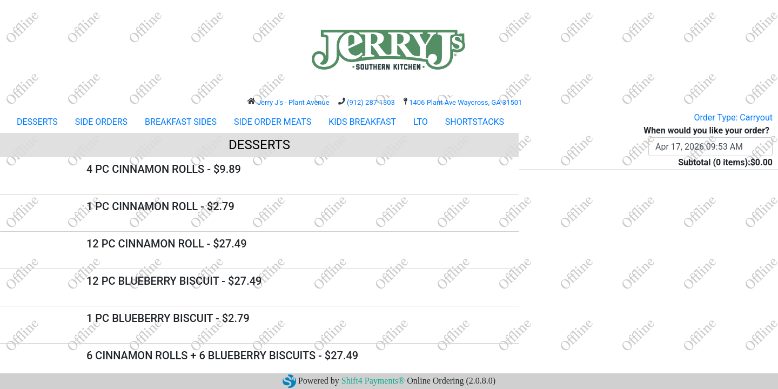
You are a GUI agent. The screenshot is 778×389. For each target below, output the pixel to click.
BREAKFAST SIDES (181, 122)
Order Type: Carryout (733, 117)
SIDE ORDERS (101, 122)
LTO (420, 122)
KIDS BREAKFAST (362, 122)
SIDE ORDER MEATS (272, 122)
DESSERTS (37, 122)
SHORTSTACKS (474, 122)
